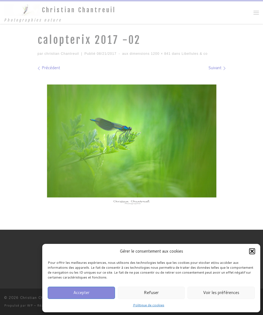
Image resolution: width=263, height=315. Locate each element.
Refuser (151, 292)
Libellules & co (194, 54)
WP (30, 305)
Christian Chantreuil (38, 297)
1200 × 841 (160, 54)
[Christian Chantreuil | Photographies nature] (22, 10)
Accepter (81, 292)
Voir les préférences (221, 292)
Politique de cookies (148, 305)
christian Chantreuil (61, 54)
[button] (252, 251)
